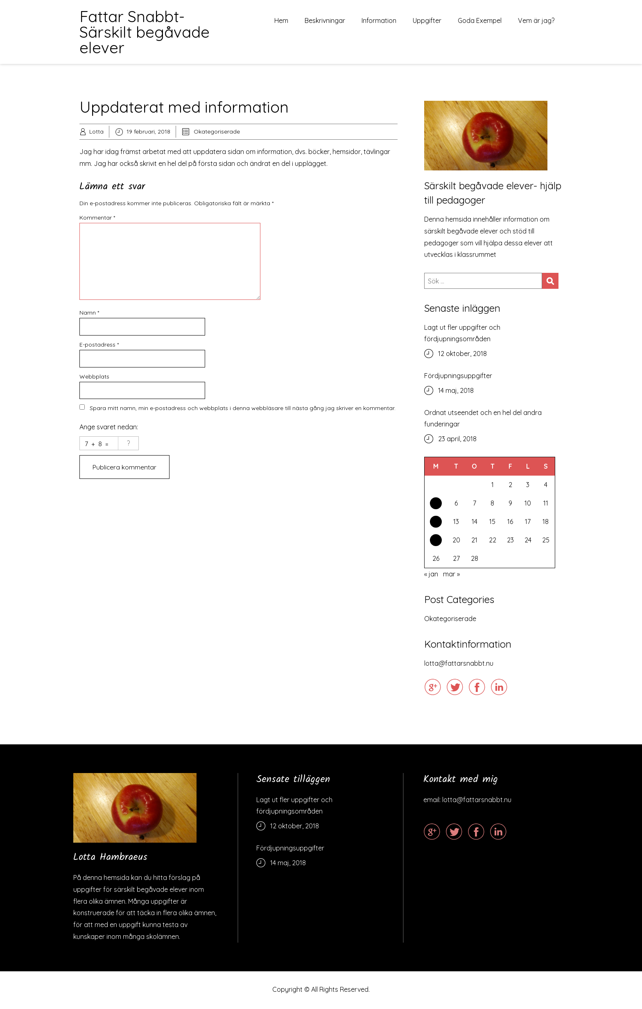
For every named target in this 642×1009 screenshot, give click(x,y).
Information (379, 20)
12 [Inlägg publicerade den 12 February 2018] (436, 523)
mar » (451, 575)
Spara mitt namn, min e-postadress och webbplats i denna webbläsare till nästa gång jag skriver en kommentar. (243, 408)
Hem (281, 20)
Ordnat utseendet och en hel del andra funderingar (483, 418)
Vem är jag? (536, 20)
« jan (431, 575)
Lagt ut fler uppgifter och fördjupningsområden (462, 333)
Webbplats (94, 376)
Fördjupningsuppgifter (458, 376)
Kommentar (97, 217)
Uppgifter (427, 20)
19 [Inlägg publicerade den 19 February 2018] (436, 541)
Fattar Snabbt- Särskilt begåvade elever (144, 32)
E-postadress (99, 344)
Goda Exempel (480, 20)
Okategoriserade (217, 131)
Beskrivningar (325, 20)
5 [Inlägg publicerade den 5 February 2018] (436, 504)
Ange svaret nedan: (108, 427)
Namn (89, 312)
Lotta (96, 131)
